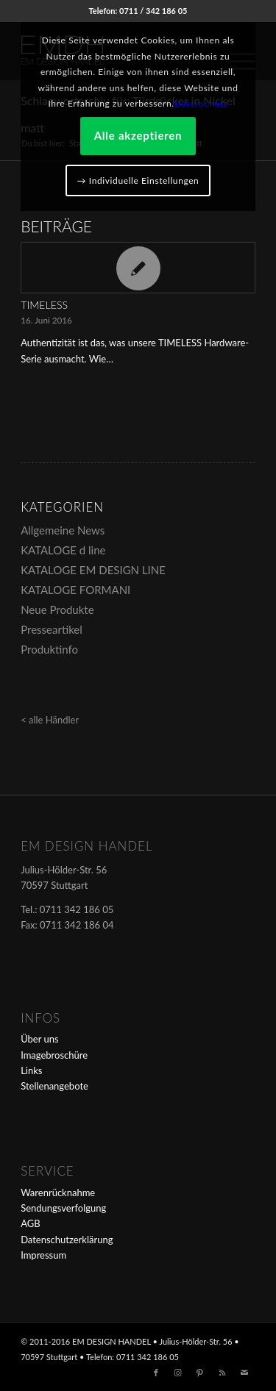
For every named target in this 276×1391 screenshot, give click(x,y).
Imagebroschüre (54, 1055)
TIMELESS (44, 304)
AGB (30, 1223)
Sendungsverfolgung (63, 1208)
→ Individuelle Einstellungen (138, 180)
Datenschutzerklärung (67, 1239)
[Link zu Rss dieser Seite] (222, 1373)
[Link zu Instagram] (178, 1373)
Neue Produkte (57, 609)
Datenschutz (201, 103)
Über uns (40, 1039)
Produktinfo (49, 649)
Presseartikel (51, 629)
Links (31, 1070)
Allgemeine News (63, 530)
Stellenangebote (54, 1086)
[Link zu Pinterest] (200, 1373)
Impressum (43, 1255)
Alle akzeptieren (138, 135)
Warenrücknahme (58, 1192)
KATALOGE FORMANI (75, 589)
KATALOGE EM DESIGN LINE (93, 569)
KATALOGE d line (63, 550)
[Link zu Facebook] (156, 1373)
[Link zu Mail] (244, 1373)
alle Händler (54, 720)
